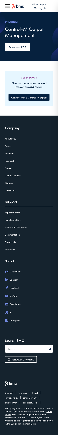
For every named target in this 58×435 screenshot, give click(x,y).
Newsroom (10, 190)
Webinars (9, 153)
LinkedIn (11, 279)
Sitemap (9, 182)
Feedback (9, 160)
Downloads (10, 242)
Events (8, 146)
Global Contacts (13, 175)
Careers (9, 168)
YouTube (11, 296)
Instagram (12, 320)
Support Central (12, 212)
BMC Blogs (12, 304)
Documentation (12, 234)
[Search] (51, 349)
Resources (10, 249)
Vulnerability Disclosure (15, 227)
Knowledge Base (13, 219)
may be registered (44, 420)
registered (25, 420)
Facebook (12, 288)
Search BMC (14, 340)
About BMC (10, 138)
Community (13, 271)
